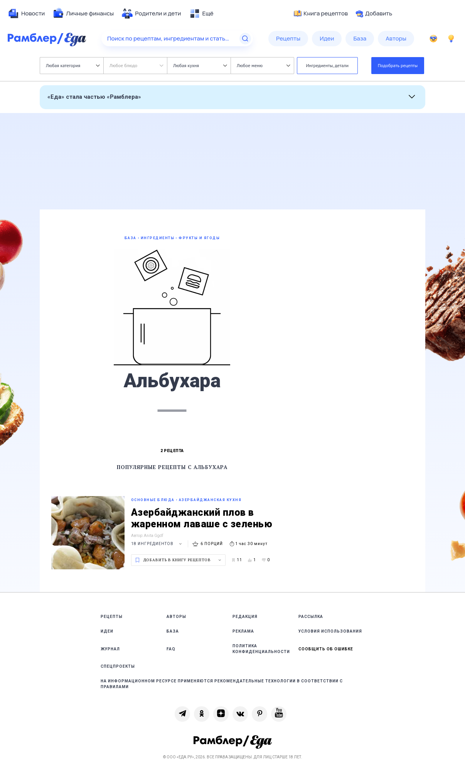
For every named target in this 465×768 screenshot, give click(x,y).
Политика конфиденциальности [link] (261, 649)
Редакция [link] (245, 616)
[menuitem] (26, 13)
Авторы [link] (176, 616)
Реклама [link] (243, 631)
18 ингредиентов (157, 544)
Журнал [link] (110, 649)
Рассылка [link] (310, 616)
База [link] (173, 631)
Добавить (373, 13)
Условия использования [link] (330, 631)
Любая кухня (200, 65)
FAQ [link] (171, 649)
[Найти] (245, 38)
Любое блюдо (136, 65)
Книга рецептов (321, 13)
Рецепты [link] (112, 616)
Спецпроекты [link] (118, 666)
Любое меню (263, 65)
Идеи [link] (107, 631)
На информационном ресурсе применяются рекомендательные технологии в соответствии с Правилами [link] (222, 684)
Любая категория (72, 65)
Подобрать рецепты (398, 65)
